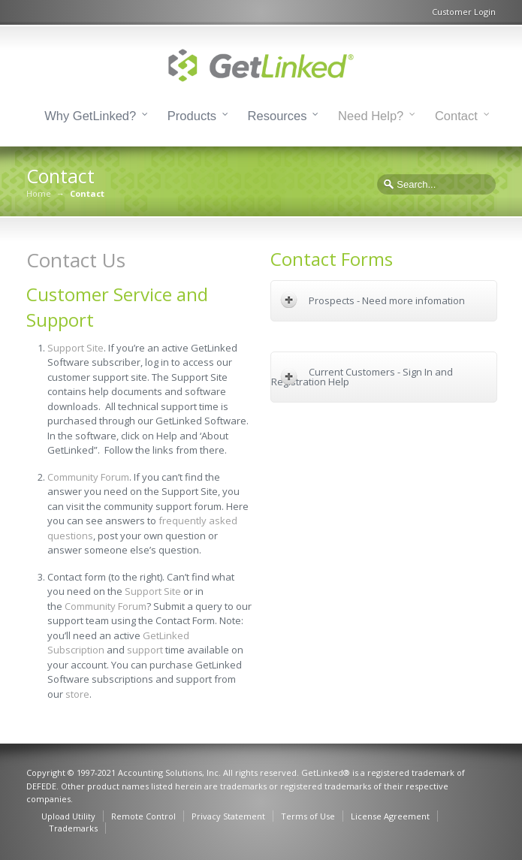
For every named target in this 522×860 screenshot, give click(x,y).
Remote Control (143, 816)
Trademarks (73, 828)
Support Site (75, 348)
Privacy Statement (228, 816)
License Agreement (390, 816)
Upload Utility (68, 816)
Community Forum (88, 477)
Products (191, 115)
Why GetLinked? (90, 115)
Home (38, 193)
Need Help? (370, 115)
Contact (456, 115)
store (77, 694)
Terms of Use (308, 816)
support (145, 649)
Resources (277, 115)
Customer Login (464, 11)
